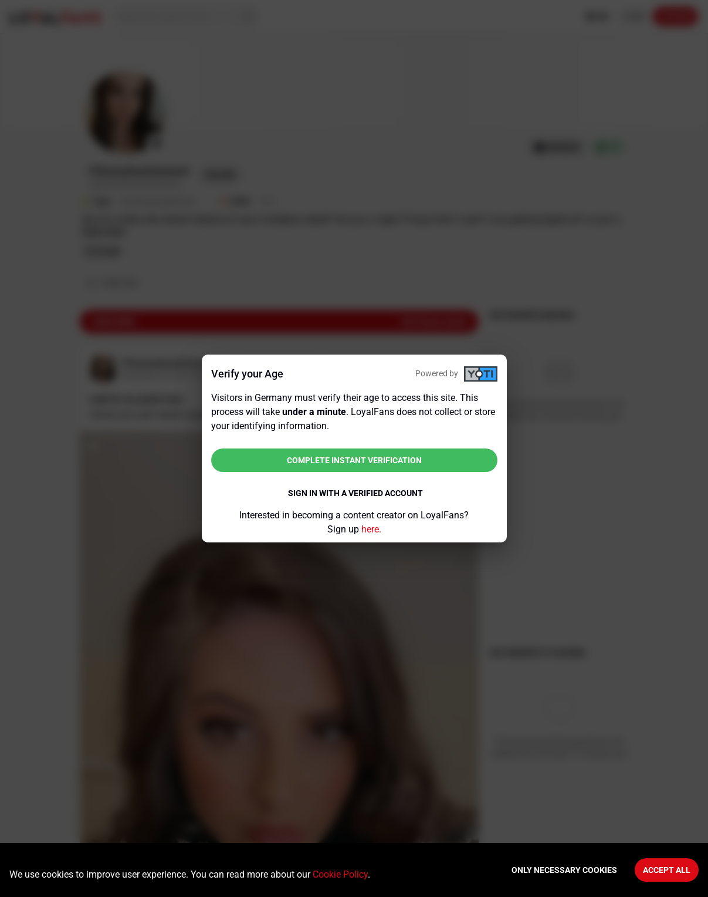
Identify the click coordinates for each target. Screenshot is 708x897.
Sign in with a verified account (355, 493)
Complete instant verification (354, 460)
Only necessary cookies (564, 870)
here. (371, 529)
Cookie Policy (340, 874)
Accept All (666, 870)
